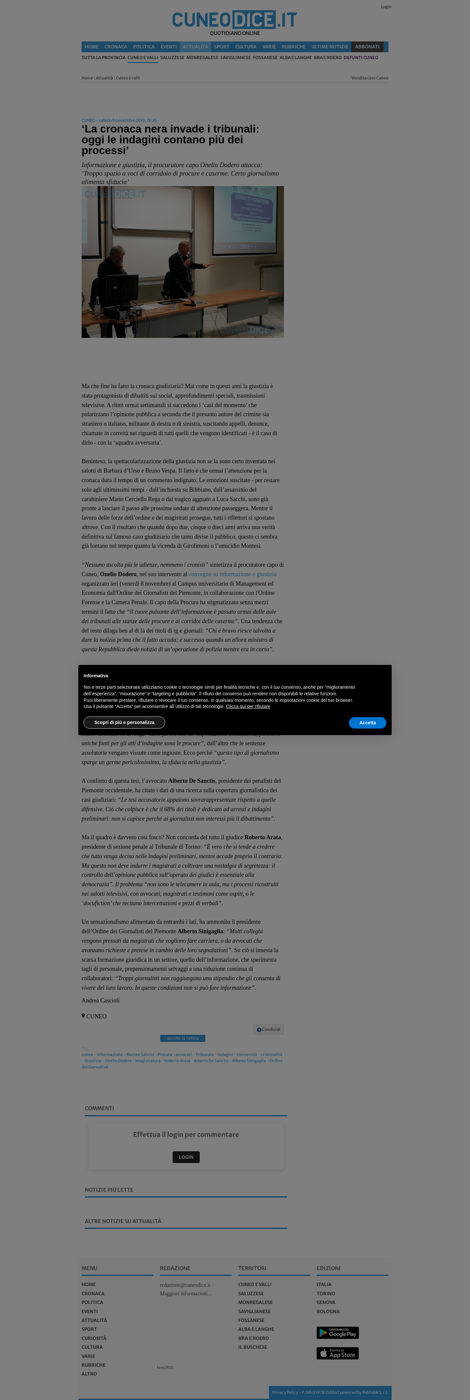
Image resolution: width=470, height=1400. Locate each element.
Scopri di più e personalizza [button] (124, 722)
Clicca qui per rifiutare (248, 706)
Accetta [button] (367, 722)
